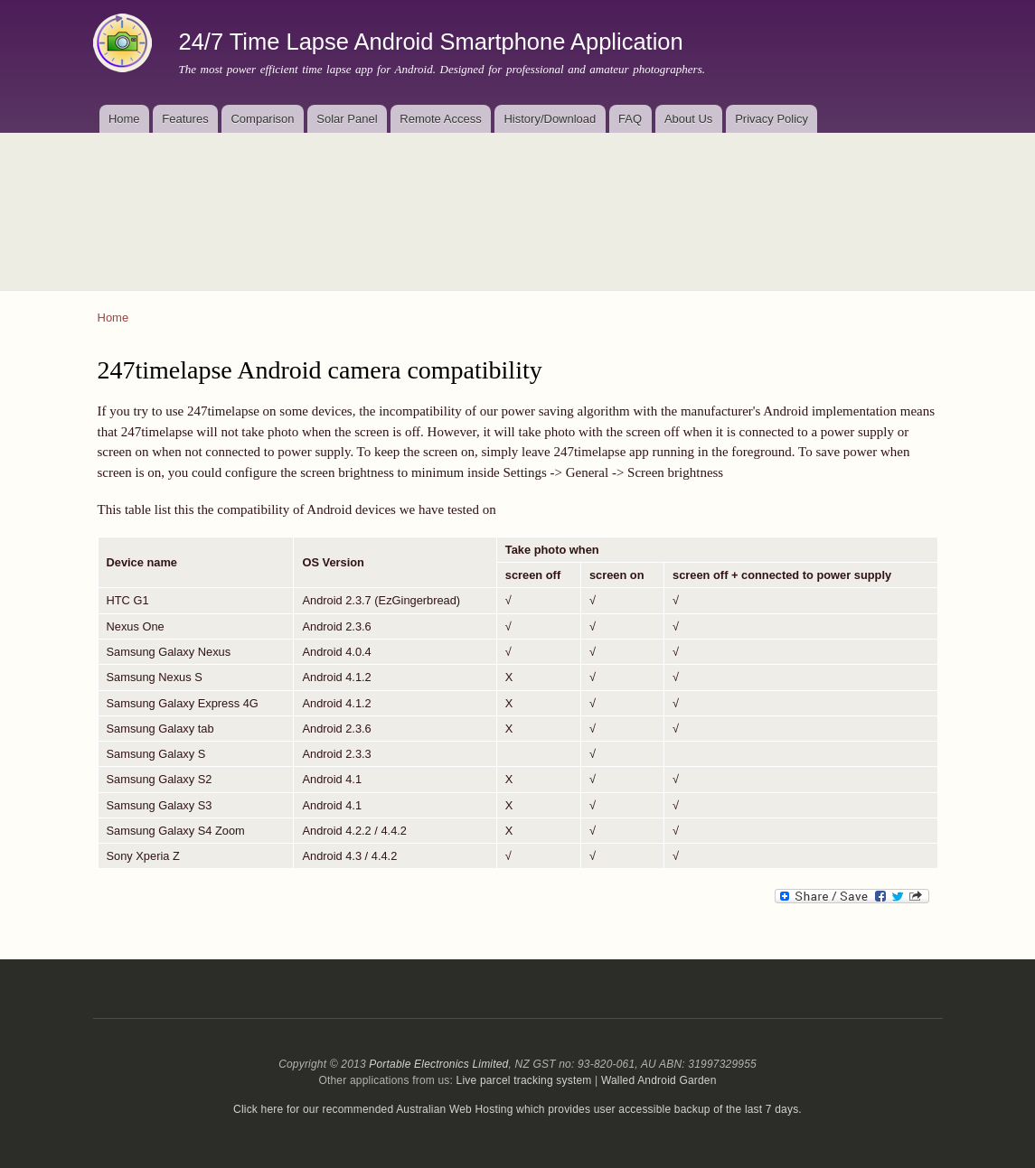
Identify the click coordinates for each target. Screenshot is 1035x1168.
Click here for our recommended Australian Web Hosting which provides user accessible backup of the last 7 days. (517, 1109)
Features (185, 119)
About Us (688, 119)
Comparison (262, 119)
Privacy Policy (771, 119)
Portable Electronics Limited (438, 1064)
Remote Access (440, 119)
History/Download (549, 119)
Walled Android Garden (659, 1080)
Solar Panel (346, 119)
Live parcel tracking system (524, 1080)
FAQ (630, 119)
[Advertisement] (518, 200)
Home (124, 119)
